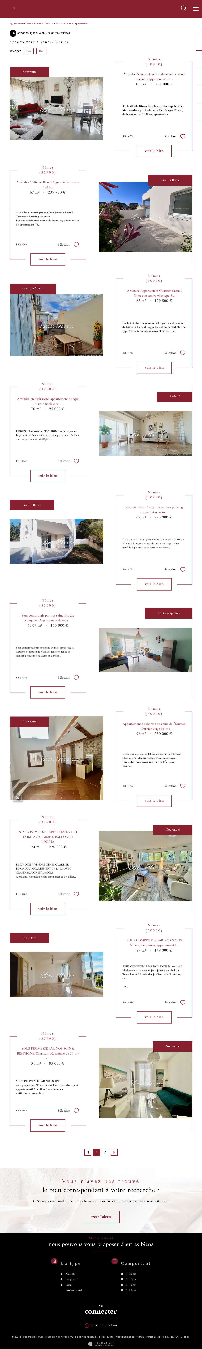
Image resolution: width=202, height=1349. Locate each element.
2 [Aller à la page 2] (105, 1152)
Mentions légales (125, 1337)
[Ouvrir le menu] (196, 9)
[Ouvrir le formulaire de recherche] (184, 9)
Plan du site (107, 1337)
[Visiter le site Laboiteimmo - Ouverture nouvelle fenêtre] (101, 1345)
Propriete (71, 1297)
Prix (29, 51)
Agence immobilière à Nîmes (25, 23)
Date (41, 51)
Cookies (184, 1337)
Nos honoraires (90, 1337)
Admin (140, 1337)
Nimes (67, 23)
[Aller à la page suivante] (114, 1152)
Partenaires (152, 1337)
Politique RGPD (169, 1337)
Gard (57, 23)
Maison (70, 1292)
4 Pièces (131, 1292)
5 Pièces (131, 1297)
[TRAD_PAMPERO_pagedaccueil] (14, 9)
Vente (47, 23)
